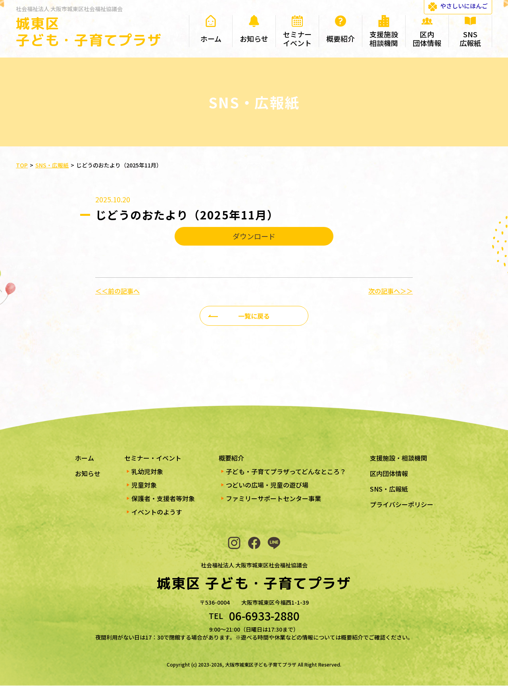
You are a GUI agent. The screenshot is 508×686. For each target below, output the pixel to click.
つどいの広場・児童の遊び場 (267, 485)
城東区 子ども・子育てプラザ (89, 31)
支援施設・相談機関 (398, 458)
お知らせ (87, 473)
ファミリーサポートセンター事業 (273, 498)
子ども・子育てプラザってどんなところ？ (286, 471)
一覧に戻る (254, 316)
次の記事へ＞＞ (390, 291)
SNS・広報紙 (389, 489)
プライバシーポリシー (401, 504)
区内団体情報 (389, 473)
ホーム (84, 458)
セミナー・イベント (152, 458)
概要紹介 (231, 458)
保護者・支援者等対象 (163, 498)
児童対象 (144, 485)
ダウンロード (254, 236)
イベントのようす (156, 512)
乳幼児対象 (147, 471)
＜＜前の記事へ (117, 291)
